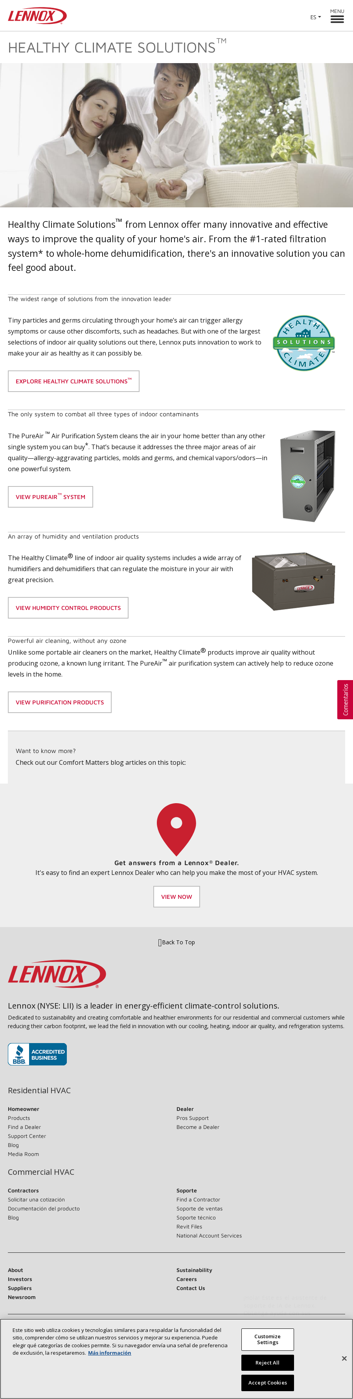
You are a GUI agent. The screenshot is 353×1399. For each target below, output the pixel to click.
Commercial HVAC (41, 1172)
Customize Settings (267, 1342)
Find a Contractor (198, 1199)
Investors (20, 1279)
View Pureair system (50, 496)
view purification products (60, 702)
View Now (176, 896)
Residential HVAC (39, 1090)
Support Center (27, 1135)
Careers (186, 1279)
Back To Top (176, 942)
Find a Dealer (24, 1126)
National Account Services (209, 1235)
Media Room (23, 1153)
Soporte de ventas (199, 1208)
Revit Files (189, 1226)
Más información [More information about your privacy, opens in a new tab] (109, 1355)
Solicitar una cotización (36, 1199)
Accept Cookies (267, 1385)
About (15, 1270)
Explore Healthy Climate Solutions (74, 380)
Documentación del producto (44, 1208)
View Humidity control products (68, 607)
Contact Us (190, 1288)
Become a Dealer (197, 1126)
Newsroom (22, 1297)
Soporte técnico (196, 1217)
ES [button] (313, 17)
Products (19, 1117)
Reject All (267, 1365)
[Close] (344, 1361)
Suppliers (20, 1288)
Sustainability (194, 1270)
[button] (345, 699)
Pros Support (192, 1117)
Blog (13, 1144)
